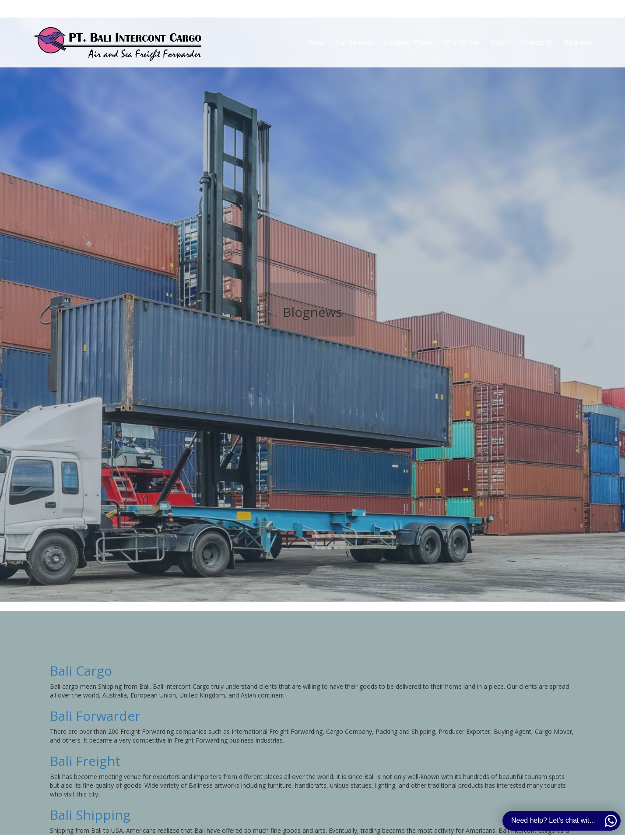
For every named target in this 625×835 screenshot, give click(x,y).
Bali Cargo (81, 671)
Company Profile (408, 42)
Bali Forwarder (95, 716)
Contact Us (537, 42)
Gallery (500, 42)
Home (316, 42)
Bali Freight (85, 761)
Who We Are (461, 42)
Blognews (578, 42)
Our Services (354, 42)
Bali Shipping (90, 815)
